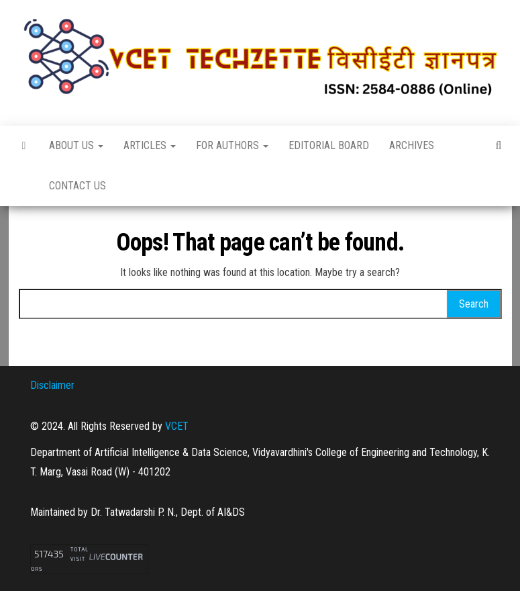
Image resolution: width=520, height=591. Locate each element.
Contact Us (77, 185)
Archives (411, 145)
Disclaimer (52, 385)
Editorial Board (329, 145)
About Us (76, 145)
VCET (177, 426)
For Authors (232, 145)
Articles (149, 145)
